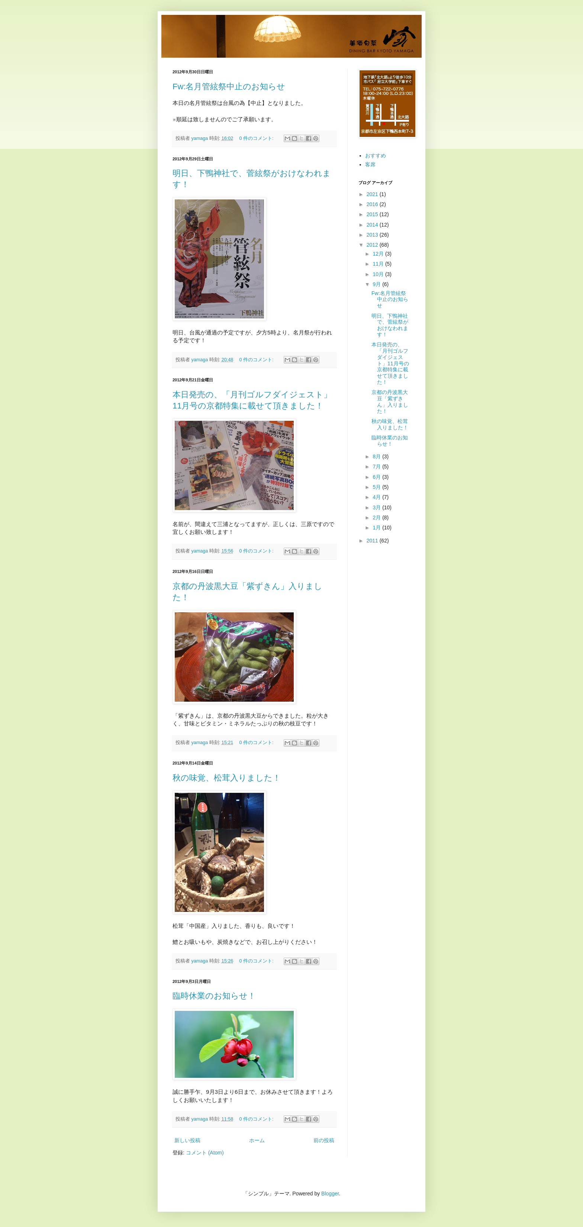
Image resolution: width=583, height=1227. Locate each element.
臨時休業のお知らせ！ (214, 995)
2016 (373, 204)
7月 (377, 467)
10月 (379, 274)
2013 (373, 235)
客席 (370, 164)
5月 (377, 487)
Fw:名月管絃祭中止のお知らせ (229, 86)
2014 (373, 225)
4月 (377, 497)
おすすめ (375, 155)
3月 (377, 507)
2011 (373, 541)
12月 (379, 254)
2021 (373, 194)
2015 (373, 214)
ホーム (257, 1140)
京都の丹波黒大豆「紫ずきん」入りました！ (389, 401)
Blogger (330, 1193)
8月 (377, 456)
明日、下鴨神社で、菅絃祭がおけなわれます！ (389, 325)
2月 (377, 517)
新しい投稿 (187, 1140)
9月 (377, 284)
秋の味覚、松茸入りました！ (227, 777)
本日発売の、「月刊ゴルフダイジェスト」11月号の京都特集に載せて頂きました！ (390, 363)
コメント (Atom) (205, 1153)
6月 (377, 477)
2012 (373, 245)
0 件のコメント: (257, 138)
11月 (379, 264)
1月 (377, 528)
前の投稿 (323, 1140)
